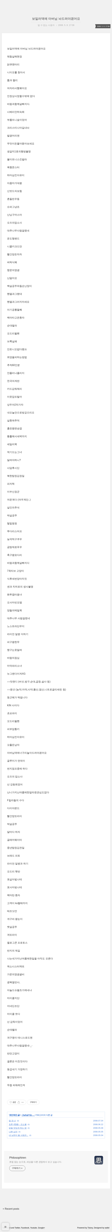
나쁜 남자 (13, 1132)
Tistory (90, 1228)
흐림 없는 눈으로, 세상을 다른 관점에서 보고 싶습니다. (35, 1162)
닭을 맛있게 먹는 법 (18, 1128)
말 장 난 (12, 1121)
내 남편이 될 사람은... (18, 1135)
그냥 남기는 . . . (28, 1115)
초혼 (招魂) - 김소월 (18, 1124)
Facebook (25, 1228)
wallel (107, 1228)
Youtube (33, 1228)
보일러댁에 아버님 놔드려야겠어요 (56, 18)
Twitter (17, 1228)
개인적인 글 (14, 1115)
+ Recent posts (11, 1208)
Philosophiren (17, 1157)
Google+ (41, 1228)
